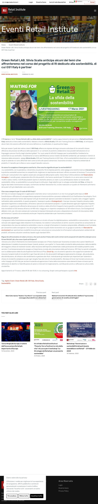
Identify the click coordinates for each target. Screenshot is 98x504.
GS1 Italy (31, 281)
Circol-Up (50, 252)
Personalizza (12, 496)
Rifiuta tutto (24, 496)
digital (7, 281)
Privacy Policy (64, 491)
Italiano (78, 1)
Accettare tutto (36, 496)
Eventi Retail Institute (9, 74)
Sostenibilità (5, 283)
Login (31, 2)
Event (12, 281)
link (75, 271)
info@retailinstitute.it (11, 2)
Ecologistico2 (57, 201)
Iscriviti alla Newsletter (57, 2)
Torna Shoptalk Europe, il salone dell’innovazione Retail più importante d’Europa (14, 346)
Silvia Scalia (39, 281)
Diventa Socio (41, 2)
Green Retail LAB (21, 281)
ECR (86, 194)
